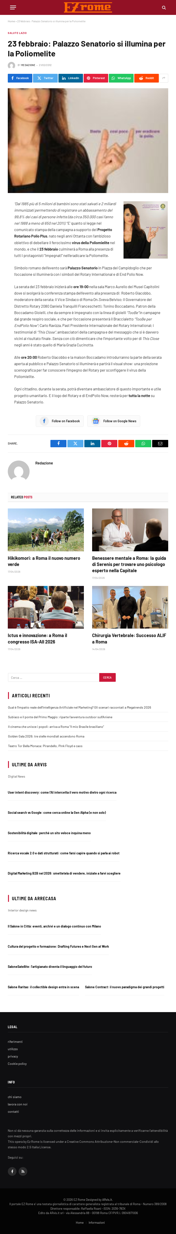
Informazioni (97, 1222)
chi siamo (15, 1097)
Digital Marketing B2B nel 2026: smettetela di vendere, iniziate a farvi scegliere (64, 873)
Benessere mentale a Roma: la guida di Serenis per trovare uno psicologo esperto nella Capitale (129, 564)
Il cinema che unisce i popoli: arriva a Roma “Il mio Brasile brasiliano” (56, 727)
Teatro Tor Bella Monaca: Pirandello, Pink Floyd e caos (45, 746)
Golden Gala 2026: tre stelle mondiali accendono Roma (46, 736)
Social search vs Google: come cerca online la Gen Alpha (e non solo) (57, 812)
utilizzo (13, 1049)
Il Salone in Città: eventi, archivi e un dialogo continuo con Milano (54, 926)
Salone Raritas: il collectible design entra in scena (43, 987)
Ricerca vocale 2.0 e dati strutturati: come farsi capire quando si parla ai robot (63, 853)
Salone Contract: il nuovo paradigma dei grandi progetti (124, 987)
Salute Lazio (17, 32)
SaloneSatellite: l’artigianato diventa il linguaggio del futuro (50, 967)
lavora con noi (18, 1104)
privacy (13, 1056)
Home (11, 21)
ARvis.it (107, 1199)
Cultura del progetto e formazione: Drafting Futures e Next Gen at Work (58, 946)
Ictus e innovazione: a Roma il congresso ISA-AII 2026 (37, 638)
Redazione (28, 64)
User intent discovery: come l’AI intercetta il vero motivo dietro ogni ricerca (62, 792)
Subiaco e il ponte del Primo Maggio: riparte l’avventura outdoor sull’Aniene (60, 717)
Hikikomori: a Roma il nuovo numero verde (44, 561)
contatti (13, 1111)
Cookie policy (17, 1064)
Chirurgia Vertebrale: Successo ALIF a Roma (129, 638)
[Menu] (13, 7)
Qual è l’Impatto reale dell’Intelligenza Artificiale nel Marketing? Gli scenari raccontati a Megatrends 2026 (79, 707)
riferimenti (15, 1042)
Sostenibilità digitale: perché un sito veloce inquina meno (49, 833)
